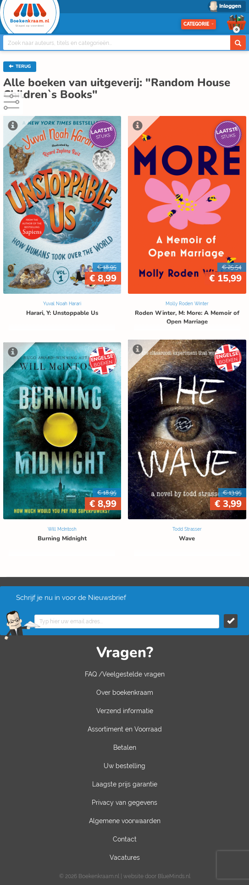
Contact (125, 839)
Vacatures (125, 857)
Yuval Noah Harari (62, 303)
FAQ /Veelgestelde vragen (125, 674)
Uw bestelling (124, 766)
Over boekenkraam (124, 692)
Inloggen (230, 6)
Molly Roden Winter (187, 303)
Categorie (198, 24)
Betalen (124, 747)
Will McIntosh (62, 529)
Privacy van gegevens (124, 802)
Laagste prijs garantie (124, 784)
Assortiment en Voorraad (125, 729)
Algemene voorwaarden (124, 821)
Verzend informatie (124, 711)
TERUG (20, 66)
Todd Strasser (187, 529)
